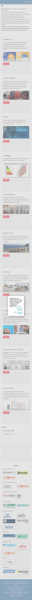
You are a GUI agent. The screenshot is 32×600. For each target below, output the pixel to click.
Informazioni (17, 306)
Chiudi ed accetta (19, 309)
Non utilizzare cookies (18, 313)
